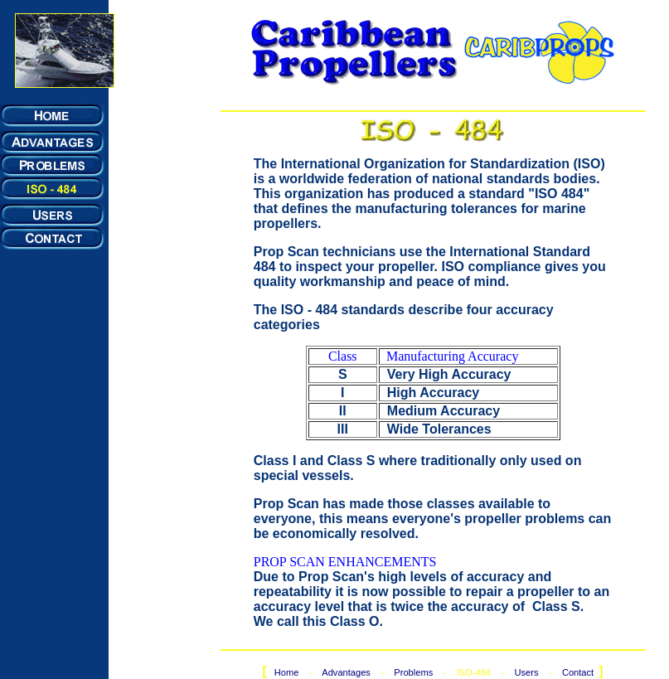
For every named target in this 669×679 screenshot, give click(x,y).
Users (526, 672)
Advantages (347, 672)
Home (286, 672)
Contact (578, 672)
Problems (413, 672)
